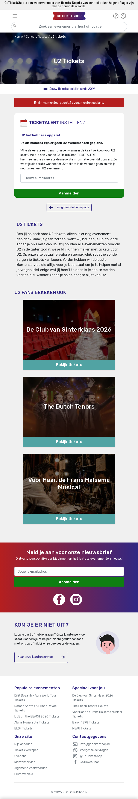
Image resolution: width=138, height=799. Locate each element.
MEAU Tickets (81, 728)
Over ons (20, 756)
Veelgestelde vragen (94, 750)
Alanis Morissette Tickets (31, 722)
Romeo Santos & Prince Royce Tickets (35, 708)
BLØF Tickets (23, 728)
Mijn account (23, 744)
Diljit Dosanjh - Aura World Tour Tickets (35, 698)
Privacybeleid (23, 774)
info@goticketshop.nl (95, 744)
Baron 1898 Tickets (85, 722)
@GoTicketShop (91, 756)
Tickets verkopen (26, 750)
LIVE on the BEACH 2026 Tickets (36, 716)
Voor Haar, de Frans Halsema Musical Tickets (97, 714)
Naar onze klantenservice (41, 657)
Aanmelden (69, 193)
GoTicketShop (90, 762)
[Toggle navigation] (30, 15)
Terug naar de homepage (69, 207)
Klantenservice (24, 762)
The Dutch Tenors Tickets (90, 706)
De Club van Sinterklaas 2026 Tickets (92, 698)
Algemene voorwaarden (30, 768)
